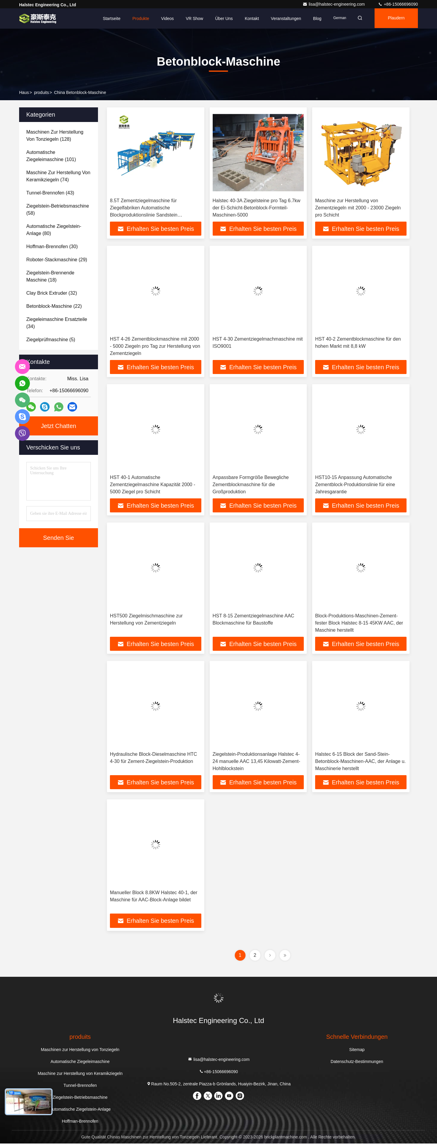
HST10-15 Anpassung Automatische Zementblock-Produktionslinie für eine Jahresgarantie (355, 485)
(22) (54, 306)
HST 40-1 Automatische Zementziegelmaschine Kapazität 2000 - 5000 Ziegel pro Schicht (152, 485)
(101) (51, 156)
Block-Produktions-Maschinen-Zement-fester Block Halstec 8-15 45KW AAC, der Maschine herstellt (359, 623)
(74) (58, 176)
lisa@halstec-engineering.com (334, 4)
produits (41, 92)
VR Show (190, 18)
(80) (53, 230)
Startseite (108, 18)
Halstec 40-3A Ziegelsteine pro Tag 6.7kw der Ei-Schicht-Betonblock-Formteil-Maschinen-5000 (256, 207)
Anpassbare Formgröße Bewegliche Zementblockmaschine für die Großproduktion (251, 485)
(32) (51, 293)
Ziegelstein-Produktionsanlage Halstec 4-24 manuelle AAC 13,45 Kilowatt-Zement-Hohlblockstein (256, 762)
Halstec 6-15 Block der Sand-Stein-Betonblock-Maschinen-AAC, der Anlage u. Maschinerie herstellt (360, 762)
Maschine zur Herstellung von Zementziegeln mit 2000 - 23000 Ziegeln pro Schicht (358, 207)
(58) (57, 209)
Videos (163, 18)
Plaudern (395, 18)
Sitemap (356, 1051)
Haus (24, 92)
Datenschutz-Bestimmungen (357, 1063)
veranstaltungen (282, 18)
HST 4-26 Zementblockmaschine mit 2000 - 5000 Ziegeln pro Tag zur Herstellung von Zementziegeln (155, 346)
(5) (50, 339)
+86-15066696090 (398, 4)
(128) (54, 135)
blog (313, 18)
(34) (56, 323)
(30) (52, 246)
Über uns (220, 18)
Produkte (137, 18)
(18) (50, 276)
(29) (56, 259)
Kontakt (248, 18)
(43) (50, 192)
